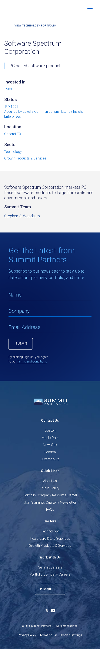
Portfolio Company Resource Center (50, 495)
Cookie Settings (71, 635)
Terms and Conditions (32, 361)
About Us (50, 481)
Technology (50, 531)
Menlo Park (50, 438)
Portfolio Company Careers (50, 574)
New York (50, 445)
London (50, 452)
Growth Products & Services (50, 546)
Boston (50, 430)
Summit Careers (50, 567)
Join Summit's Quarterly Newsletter (50, 502)
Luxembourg (50, 459)
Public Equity (50, 488)
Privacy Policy (27, 635)
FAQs (50, 509)
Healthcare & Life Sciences (50, 538)
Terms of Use (49, 635)
